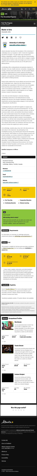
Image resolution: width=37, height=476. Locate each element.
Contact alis (5, 440)
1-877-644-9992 (6, 448)
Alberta (4, 9)
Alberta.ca (4, 451)
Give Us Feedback (6, 443)
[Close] (35, 2)
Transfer (10, 289)
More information (15, 4)
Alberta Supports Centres (8, 446)
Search (29, 9)
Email (16, 37)
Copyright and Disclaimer (7, 469)
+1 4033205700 (7, 170)
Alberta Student (8, 248)
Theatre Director (19, 346)
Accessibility (5, 457)
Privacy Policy (5, 454)
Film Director (18, 323)
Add (22, 9)
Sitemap (4, 461)
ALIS (9, 9)
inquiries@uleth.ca (7, 176)
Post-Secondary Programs (8, 17)
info (4, 14)
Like (25, 9)
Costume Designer (20, 374)
